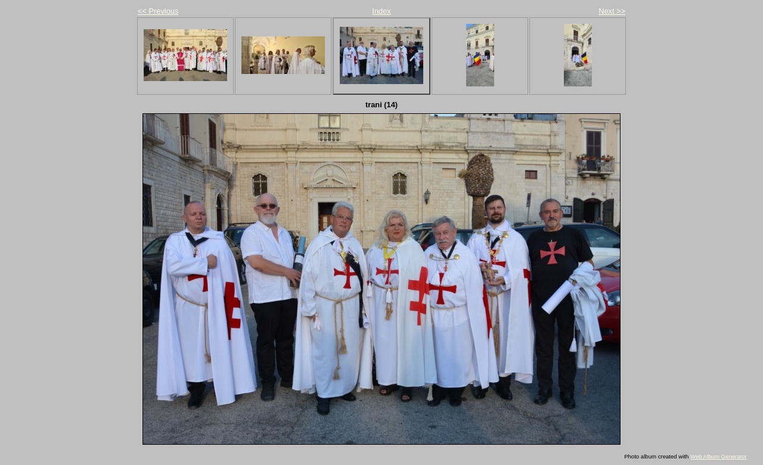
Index (381, 11)
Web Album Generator (718, 456)
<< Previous (158, 11)
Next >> (611, 11)
